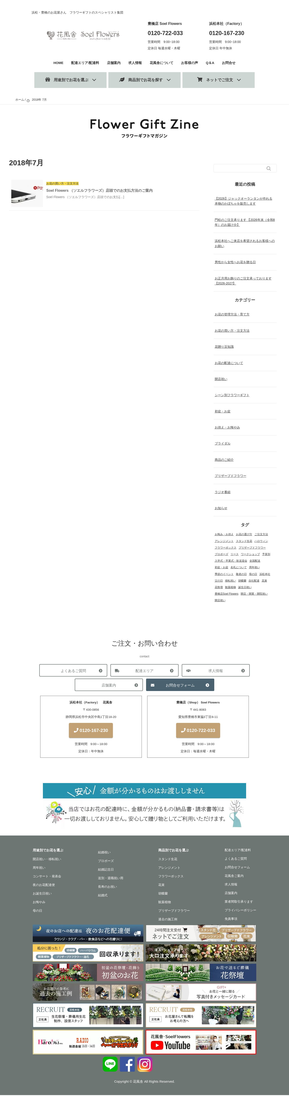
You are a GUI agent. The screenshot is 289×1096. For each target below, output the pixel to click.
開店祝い (221, 379)
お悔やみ (39, 903)
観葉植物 (164, 903)
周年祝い (39, 869)
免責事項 (231, 920)
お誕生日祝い (42, 894)
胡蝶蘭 (163, 894)
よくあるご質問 (73, 671)
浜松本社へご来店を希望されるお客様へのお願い (245, 243)
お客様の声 (189, 63)
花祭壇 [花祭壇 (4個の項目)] (219, 587)
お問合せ (229, 63)
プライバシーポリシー (240, 911)
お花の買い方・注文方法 (232, 330)
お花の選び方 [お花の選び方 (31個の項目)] (244, 534)
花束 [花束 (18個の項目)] (264, 580)
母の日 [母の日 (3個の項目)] (253, 574)
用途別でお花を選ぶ (66, 79)
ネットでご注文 (215, 79)
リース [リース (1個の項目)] (235, 554)
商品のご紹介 (224, 460)
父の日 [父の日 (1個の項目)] (219, 580)
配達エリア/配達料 (85, 63)
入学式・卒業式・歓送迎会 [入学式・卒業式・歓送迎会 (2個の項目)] (231, 560)
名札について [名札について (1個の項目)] (239, 567)
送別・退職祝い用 (110, 879)
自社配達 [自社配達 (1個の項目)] (254, 580)
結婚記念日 (106, 870)
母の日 (37, 912)
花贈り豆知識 (224, 346)
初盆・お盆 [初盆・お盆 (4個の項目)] (221, 567)
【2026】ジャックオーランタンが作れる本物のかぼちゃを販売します (243, 201)
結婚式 (102, 896)
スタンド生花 (167, 860)
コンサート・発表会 (47, 877)
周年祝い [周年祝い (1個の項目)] (254, 567)
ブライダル (223, 443)
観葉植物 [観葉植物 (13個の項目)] (230, 587)
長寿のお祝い (107, 888)
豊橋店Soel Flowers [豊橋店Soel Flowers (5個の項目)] (226, 593)
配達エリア (144, 671)
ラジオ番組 (223, 492)
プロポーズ (106, 862)
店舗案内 (114, 63)
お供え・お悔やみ (227, 427)
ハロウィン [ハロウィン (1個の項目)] (261, 541)
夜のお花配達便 (44, 886)
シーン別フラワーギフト (232, 395)
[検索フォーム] (240, 168)
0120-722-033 (165, 33)
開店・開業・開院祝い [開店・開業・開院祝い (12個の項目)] (254, 593)
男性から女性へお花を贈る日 (235, 262)
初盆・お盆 (223, 411)
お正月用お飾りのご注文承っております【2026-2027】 (243, 281)
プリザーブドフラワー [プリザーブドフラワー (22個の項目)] (252, 547)
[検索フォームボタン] (268, 169)
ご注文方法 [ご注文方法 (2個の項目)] (261, 534)
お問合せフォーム (180, 685)
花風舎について (161, 63)
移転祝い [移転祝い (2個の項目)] (230, 580)
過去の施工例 (167, 920)
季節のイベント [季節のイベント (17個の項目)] (224, 574)
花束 (161, 886)
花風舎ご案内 (234, 877)
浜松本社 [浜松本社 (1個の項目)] (264, 574)
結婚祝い (104, 853)
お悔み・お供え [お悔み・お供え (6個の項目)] (224, 534)
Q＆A (210, 63)
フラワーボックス (171, 877)
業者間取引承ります (239, 902)
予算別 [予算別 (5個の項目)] (266, 554)
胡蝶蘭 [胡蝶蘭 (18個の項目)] (242, 580)
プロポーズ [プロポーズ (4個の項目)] (221, 554)
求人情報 (135, 63)
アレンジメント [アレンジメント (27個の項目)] (224, 541)
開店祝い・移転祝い (47, 860)
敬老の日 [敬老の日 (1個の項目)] (241, 574)
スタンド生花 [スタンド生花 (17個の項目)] (244, 541)
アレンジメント (169, 869)
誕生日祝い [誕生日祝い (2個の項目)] (245, 587)
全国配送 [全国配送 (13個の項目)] (254, 560)
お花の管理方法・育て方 (232, 314)
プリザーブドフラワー (230, 476)
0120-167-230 (226, 33)
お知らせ (221, 508)
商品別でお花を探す (141, 79)
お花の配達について (229, 363)
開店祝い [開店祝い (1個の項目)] (220, 600)
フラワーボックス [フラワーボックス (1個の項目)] (225, 547)
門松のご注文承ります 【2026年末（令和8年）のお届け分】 (245, 222)
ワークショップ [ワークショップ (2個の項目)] (250, 554)
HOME (58, 63)
